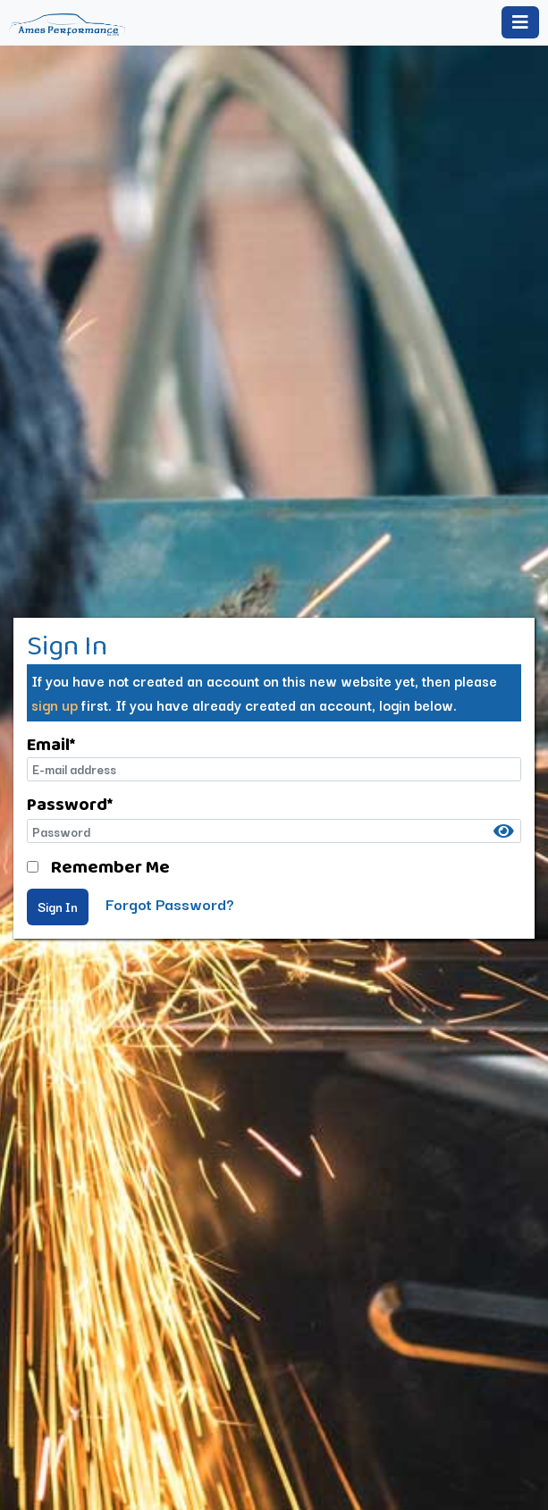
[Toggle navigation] (520, 22)
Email (51, 744)
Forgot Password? (169, 903)
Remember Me (110, 866)
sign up (54, 704)
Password (70, 804)
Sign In (58, 906)
